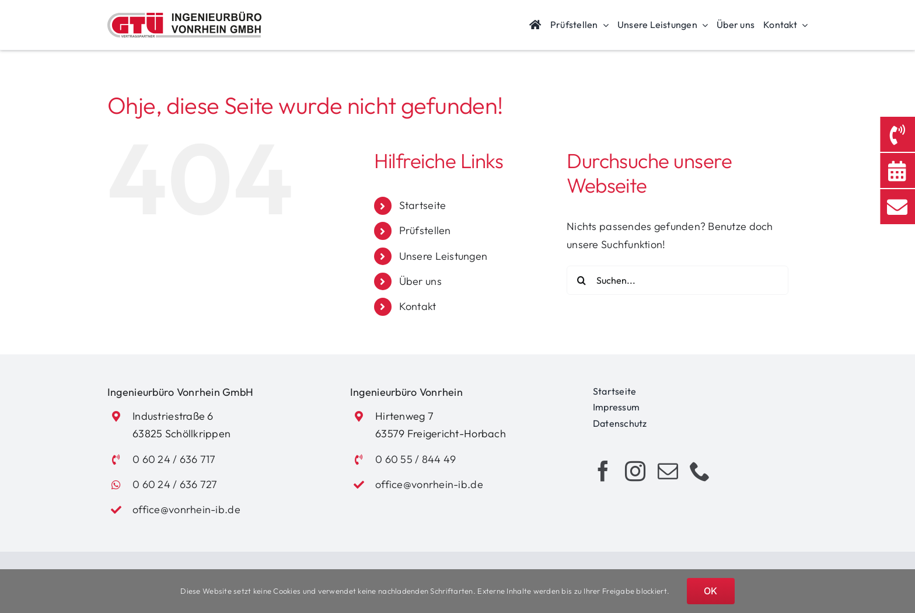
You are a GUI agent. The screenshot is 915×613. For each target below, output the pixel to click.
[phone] (700, 471)
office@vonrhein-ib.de (186, 509)
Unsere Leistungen (443, 256)
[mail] (668, 471)
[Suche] (581, 280)
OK (710, 591)
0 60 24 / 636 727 (175, 484)
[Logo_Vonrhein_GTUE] (184, 16)
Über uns (420, 281)
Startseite (422, 205)
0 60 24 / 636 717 (174, 459)
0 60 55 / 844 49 (415, 459)
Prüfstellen (425, 230)
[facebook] (603, 471)
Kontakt (417, 306)
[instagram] (635, 471)
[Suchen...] (677, 280)
